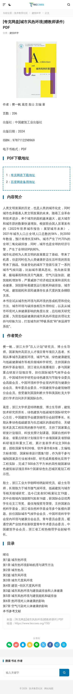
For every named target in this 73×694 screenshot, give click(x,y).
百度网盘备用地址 (23, 182)
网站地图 (48, 688)
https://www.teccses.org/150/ (32, 623)
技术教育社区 (36, 4)
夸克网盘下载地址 (23, 175)
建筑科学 (36, 13)
